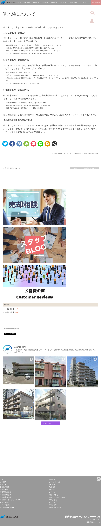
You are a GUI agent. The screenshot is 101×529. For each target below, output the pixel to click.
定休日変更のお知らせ (12, 168)
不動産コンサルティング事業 (10, 500)
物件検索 (36, 2)
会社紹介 (3, 482)
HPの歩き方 (53, 500)
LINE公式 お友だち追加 (57, 497)
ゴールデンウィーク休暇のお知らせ (84, 168)
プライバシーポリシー (57, 482)
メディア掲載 (4, 505)
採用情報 (52, 479)
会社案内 (27, 2)
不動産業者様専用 (55, 507)
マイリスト (64, 2)
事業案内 (3, 484)
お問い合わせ (53, 495)
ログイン (82, 2)
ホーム (2, 479)
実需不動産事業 (5, 492)
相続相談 (54, 2)
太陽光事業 (4, 490)
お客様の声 (53, 505)
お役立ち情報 (4, 502)
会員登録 (73, 2)
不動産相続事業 (5, 495)
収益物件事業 (4, 487)
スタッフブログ (69, 153)
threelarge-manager (92, 153)
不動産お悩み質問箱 (7, 507)
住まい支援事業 (5, 497)
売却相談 (45, 2)
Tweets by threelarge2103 (11, 328)
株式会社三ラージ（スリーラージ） (83, 516)
